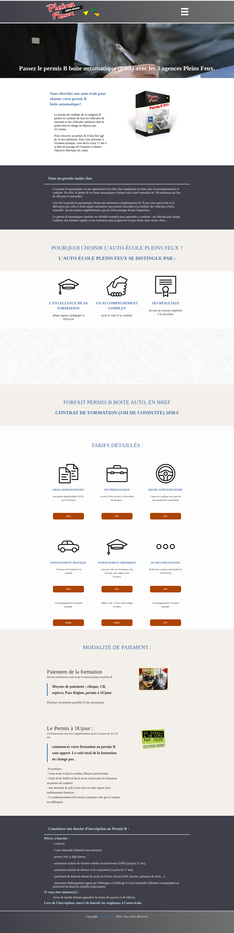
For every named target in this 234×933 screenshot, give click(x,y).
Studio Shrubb (106, 916)
